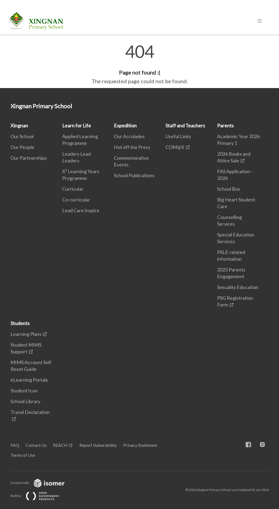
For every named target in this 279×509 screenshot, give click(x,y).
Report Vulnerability (98, 445)
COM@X (174, 147)
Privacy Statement (140, 445)
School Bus (228, 189)
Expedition (125, 125)
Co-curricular (76, 200)
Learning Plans (25, 334)
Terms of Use (22, 455)
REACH (60, 445)
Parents (225, 125)
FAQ (14, 445)
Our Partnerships (28, 158)
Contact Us (36, 445)
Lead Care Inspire (80, 210)
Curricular (72, 189)
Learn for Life (76, 125)
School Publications (134, 175)
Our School (22, 136)
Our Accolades (129, 136)
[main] (139, 64)
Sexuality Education (237, 287)
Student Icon (24, 390)
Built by (39, 496)
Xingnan (19, 125)
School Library (25, 401)
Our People (22, 147)
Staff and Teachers (185, 125)
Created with (41, 483)
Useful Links (178, 136)
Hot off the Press (132, 147)
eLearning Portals (29, 380)
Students (20, 323)
